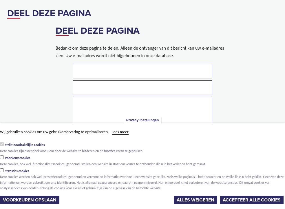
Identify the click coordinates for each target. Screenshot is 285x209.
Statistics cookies (17, 171)
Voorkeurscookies (17, 158)
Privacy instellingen (142, 120)
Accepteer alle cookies (252, 200)
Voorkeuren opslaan (29, 200)
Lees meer (120, 131)
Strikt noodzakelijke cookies (25, 145)
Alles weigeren (195, 200)
